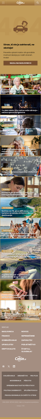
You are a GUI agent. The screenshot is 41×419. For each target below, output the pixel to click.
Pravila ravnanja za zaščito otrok (20, 395)
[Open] (3, 2)
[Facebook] (3, 366)
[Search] (37, 2)
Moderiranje (15, 381)
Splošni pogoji (30, 390)
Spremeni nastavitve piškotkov (20, 385)
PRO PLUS (34, 376)
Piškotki (27, 381)
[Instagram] (14, 366)
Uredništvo (22, 376)
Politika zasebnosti (12, 390)
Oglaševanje (9, 376)
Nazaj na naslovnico (20, 63)
